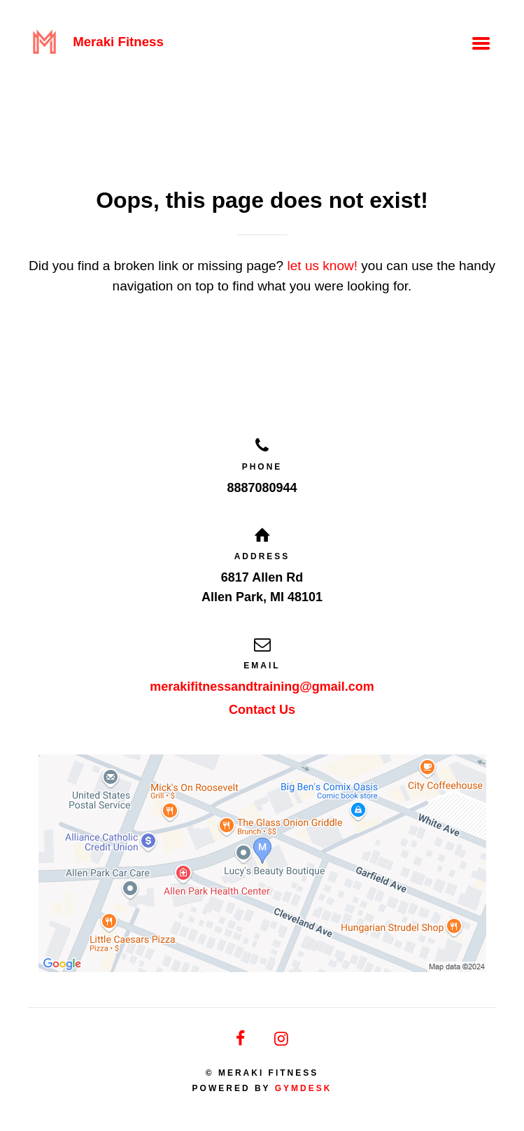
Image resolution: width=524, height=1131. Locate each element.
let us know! (322, 265)
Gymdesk (303, 1088)
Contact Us (262, 710)
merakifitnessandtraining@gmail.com (262, 687)
